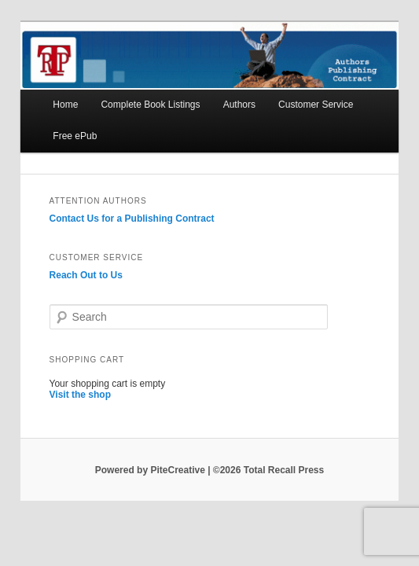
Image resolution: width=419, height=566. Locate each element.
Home (65, 104)
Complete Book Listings (150, 104)
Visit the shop (80, 394)
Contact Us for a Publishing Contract (132, 218)
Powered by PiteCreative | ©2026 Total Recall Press (209, 470)
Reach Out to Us (86, 275)
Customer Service (315, 104)
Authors (239, 104)
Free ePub (75, 136)
